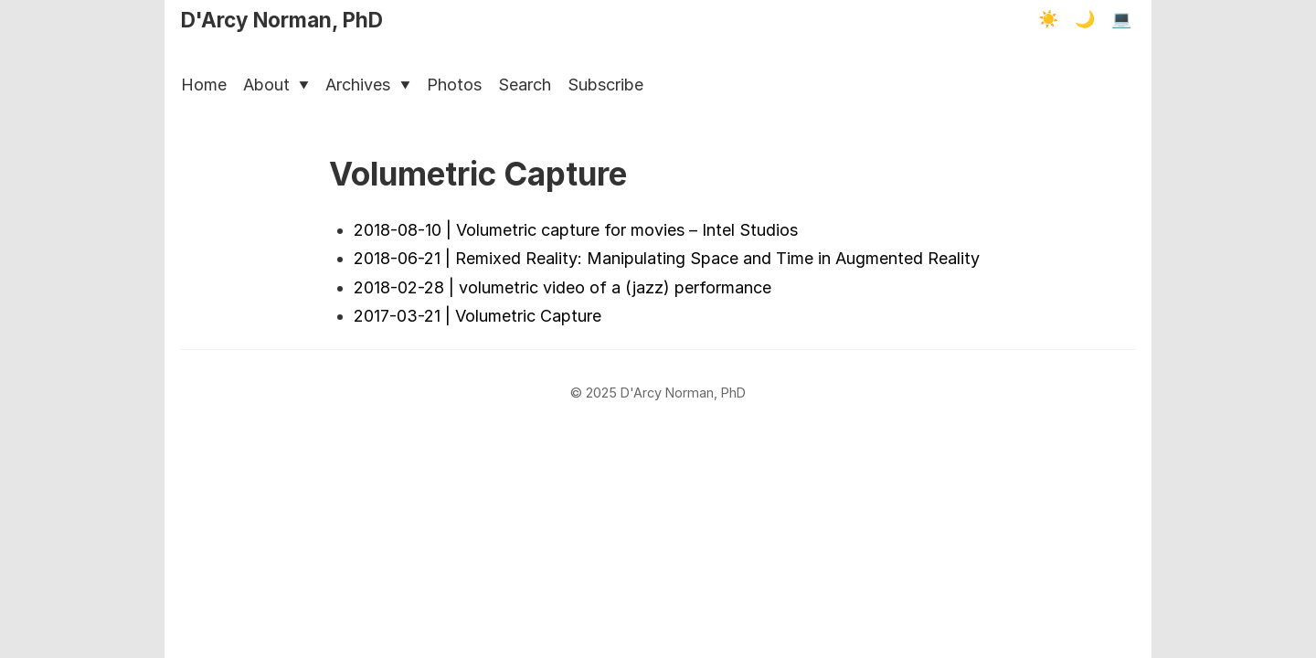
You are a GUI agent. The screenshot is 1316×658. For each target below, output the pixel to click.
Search (524, 84)
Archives (367, 84)
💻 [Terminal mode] (1121, 19)
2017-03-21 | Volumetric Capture (477, 315)
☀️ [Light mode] (1048, 19)
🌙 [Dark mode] (1085, 19)
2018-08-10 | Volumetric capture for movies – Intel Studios (576, 229)
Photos (454, 84)
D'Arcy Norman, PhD (282, 19)
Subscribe (605, 84)
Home (204, 84)
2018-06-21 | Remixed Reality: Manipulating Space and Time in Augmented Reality (667, 258)
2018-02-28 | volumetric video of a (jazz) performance (562, 287)
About (276, 84)
